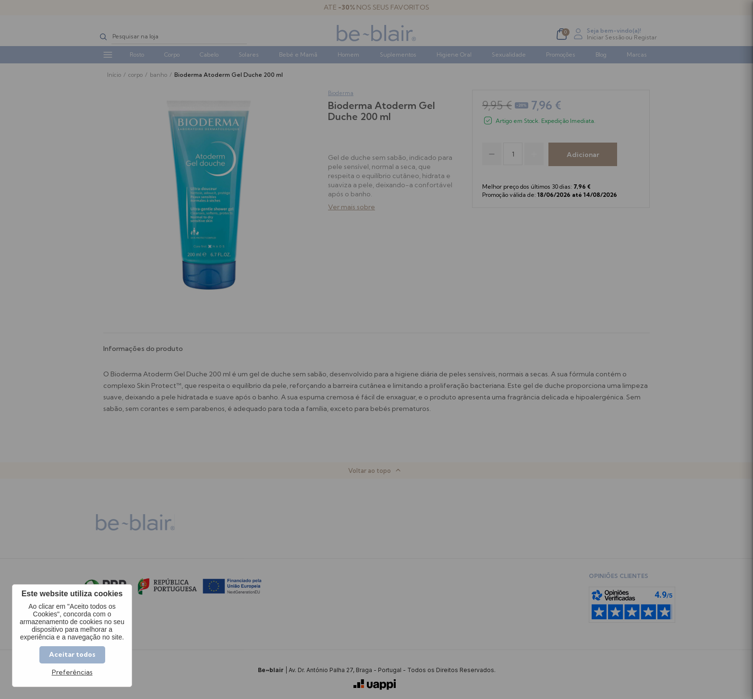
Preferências (72, 672)
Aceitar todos (72, 654)
